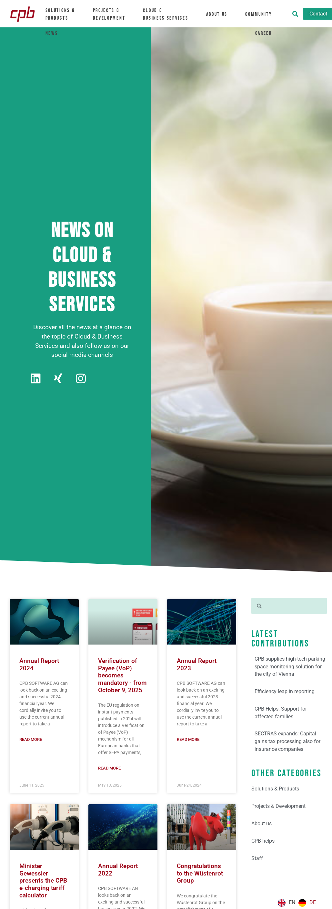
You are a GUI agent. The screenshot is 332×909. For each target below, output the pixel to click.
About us (220, 14)
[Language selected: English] (298, 902)
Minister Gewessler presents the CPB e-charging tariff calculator (43, 882)
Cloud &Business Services (169, 14)
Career (267, 32)
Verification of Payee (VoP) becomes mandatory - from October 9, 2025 (122, 676)
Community (262, 14)
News (51, 32)
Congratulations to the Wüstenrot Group (200, 874)
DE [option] (312, 902)
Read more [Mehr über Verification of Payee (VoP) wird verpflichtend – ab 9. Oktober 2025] (109, 769)
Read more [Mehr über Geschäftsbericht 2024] (30, 739)
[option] (307, 903)
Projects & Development (112, 14)
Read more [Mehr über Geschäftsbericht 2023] (188, 739)
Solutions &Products (63, 14)
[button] (295, 14)
